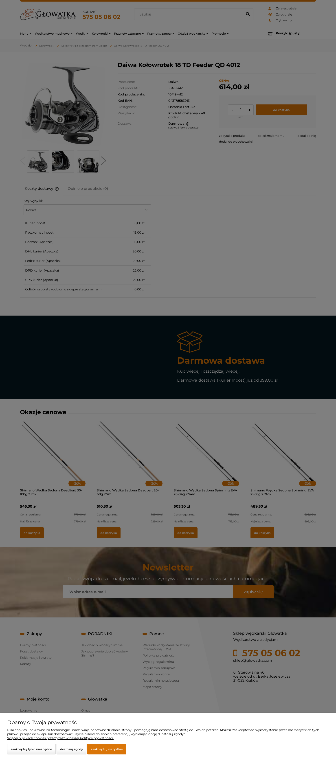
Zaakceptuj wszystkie (107, 749)
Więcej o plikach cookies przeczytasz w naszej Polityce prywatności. (60, 738)
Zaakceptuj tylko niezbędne (31, 749)
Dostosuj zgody (71, 749)
